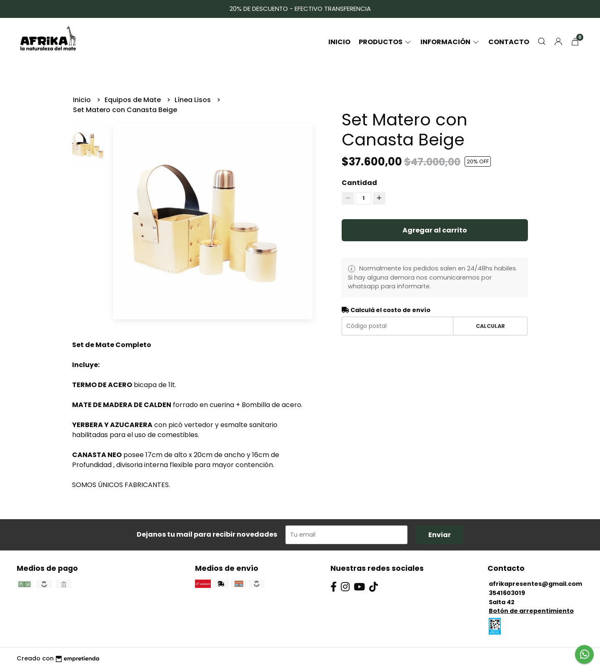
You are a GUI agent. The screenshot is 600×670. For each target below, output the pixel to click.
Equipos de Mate (133, 100)
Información (450, 42)
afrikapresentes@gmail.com (535, 584)
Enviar (439, 535)
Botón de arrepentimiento (531, 611)
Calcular (490, 326)
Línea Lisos (193, 100)
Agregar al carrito (434, 230)
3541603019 (507, 593)
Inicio (339, 42)
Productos (385, 42)
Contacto (508, 42)
